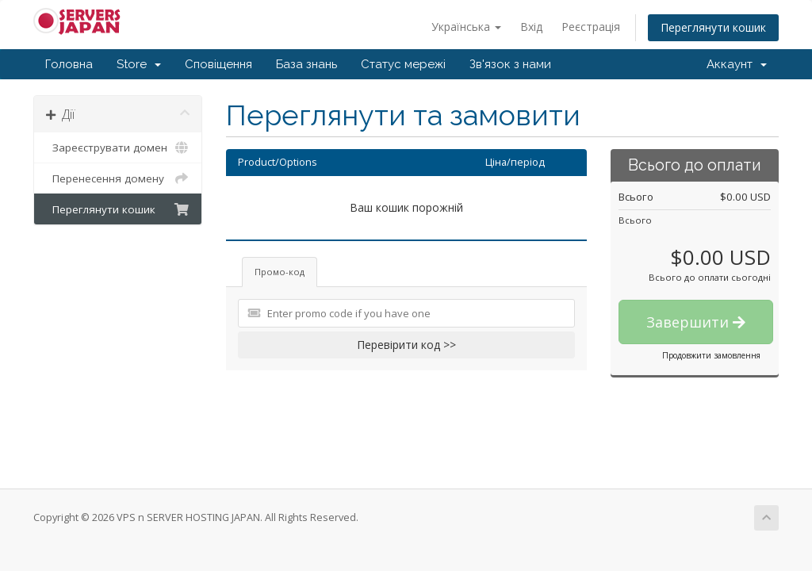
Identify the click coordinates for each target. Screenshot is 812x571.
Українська (466, 26)
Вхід (531, 26)
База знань (306, 64)
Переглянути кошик (713, 27)
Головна (69, 64)
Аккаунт (737, 64)
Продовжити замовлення (711, 355)
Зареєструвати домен (118, 147)
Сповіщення (218, 64)
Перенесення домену (118, 178)
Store (139, 64)
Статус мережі (403, 64)
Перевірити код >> (406, 344)
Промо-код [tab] (279, 272)
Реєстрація (590, 26)
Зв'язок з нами (510, 64)
